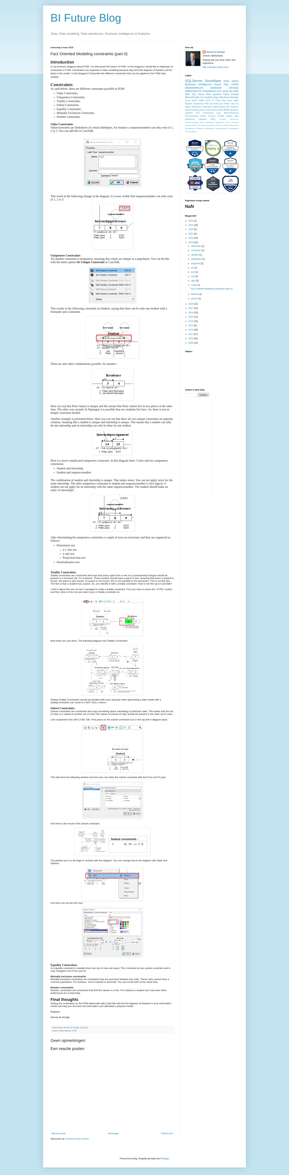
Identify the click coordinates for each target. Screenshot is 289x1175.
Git (221, 103)
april (193, 280)
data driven (227, 100)
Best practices (213, 94)
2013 (191, 325)
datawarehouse (194, 87)
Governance (208, 113)
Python (203, 116)
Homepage (113, 1133)
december (196, 246)
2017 (191, 308)
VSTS (208, 100)
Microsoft (189, 97)
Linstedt (208, 97)
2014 (191, 321)
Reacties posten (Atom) (77, 1139)
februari (195, 294)
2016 (191, 312)
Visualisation (233, 128)
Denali (225, 91)
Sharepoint (196, 107)
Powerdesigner (221, 128)
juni (193, 272)
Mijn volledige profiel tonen (216, 67)
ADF (228, 107)
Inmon (188, 100)
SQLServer (194, 81)
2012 (191, 329)
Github (226, 103)
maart (194, 285)
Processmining (191, 116)
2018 (191, 304)
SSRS (234, 84)
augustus (196, 263)
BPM (221, 110)
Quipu (215, 97)
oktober (195, 255)
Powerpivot (209, 91)
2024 (191, 221)
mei (193, 276)
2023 (191, 225)
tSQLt (213, 119)
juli (192, 267)
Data (197, 97)
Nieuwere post (58, 1133)
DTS (198, 113)
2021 (191, 233)
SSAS (234, 81)
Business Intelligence (198, 84)
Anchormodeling (192, 110)
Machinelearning (231, 113)
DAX (219, 91)
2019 (191, 242)
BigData (188, 103)
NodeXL (218, 125)
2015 (191, 317)
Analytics (234, 107)
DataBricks (219, 122)
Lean (219, 113)
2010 (191, 338)
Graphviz (234, 122)
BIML (236, 100)
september (196, 259)
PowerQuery (209, 128)
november (196, 250)
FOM (74, 1031)
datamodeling (65, 1031)
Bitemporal (234, 119)
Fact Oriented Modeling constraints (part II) (212, 288)
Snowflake (213, 81)
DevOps (233, 87)
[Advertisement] (229, 444)
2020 (191, 238)
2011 (191, 334)
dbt (230, 91)
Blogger (165, 1158)
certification (207, 107)
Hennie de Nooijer (215, 52)
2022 (191, 229)
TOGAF (220, 116)
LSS (199, 125)
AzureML (222, 119)
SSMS (201, 100)
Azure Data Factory (209, 110)
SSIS (226, 81)
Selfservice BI (193, 91)
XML (187, 132)
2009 (191, 343)
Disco (227, 122)
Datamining (198, 103)
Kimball (234, 94)
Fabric (226, 94)
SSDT (194, 100)
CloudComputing (191, 122)
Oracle (225, 125)
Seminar (234, 97)
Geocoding (214, 103)
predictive (193, 132)
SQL (226, 84)
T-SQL (218, 100)
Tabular (229, 116)
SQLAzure (224, 97)
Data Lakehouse (207, 122)
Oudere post (167, 1133)
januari (194, 298)
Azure (217, 84)
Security (211, 116)
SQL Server (198, 94)
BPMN (227, 110)
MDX (187, 94)
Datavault (216, 87)
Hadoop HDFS (191, 125)
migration (203, 119)
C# (201, 97)
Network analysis (208, 125)
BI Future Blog (86, 18)
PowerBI (200, 128)
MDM (235, 91)
